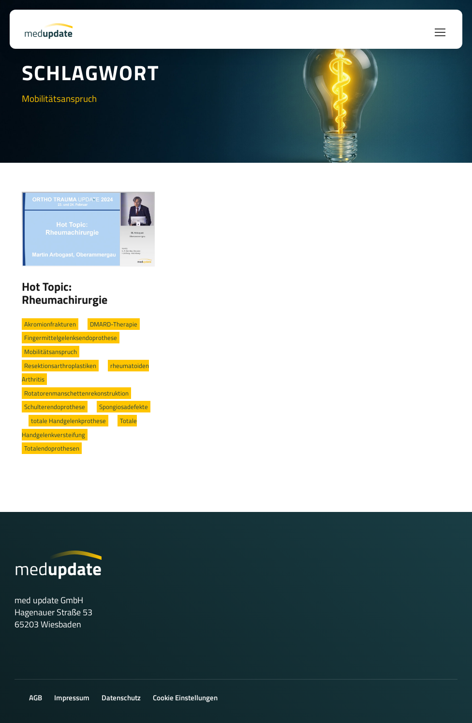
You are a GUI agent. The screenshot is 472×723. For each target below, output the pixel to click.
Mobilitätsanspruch (50, 351)
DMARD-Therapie (113, 324)
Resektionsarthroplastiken (60, 365)
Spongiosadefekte (123, 406)
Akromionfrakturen (50, 324)
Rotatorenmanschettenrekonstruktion (76, 393)
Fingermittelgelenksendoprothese (70, 337)
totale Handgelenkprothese (68, 420)
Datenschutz (121, 697)
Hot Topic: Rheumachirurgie (64, 293)
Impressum (71, 697)
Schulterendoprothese (54, 406)
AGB (35, 697)
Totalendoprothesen (51, 448)
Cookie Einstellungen (185, 697)
